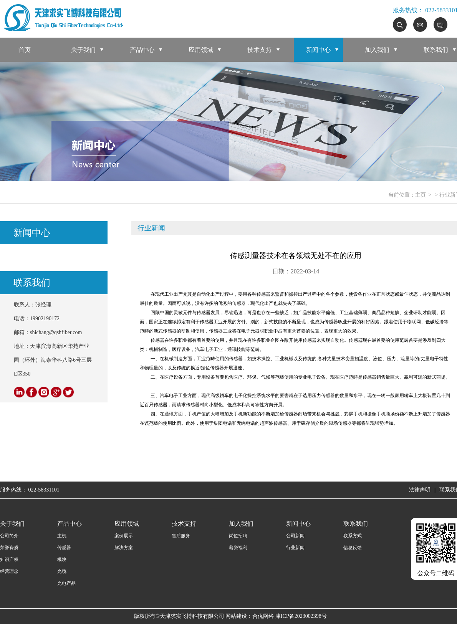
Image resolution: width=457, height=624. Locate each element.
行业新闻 (295, 547)
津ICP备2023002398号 (301, 616)
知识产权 (9, 559)
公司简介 (9, 535)
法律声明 (420, 490)
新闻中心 (318, 49)
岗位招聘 (238, 535)
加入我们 (377, 49)
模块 (61, 559)
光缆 (61, 571)
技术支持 (259, 49)
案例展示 (123, 535)
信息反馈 (352, 547)
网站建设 (236, 616)
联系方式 (352, 535)
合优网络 (263, 616)
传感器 (64, 547)
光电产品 (66, 583)
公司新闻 (295, 535)
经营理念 (9, 571)
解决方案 (123, 547)
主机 (61, 535)
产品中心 (142, 49)
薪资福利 (238, 547)
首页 (24, 49)
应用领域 (201, 49)
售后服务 (181, 535)
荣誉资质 (9, 547)
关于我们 (83, 49)
